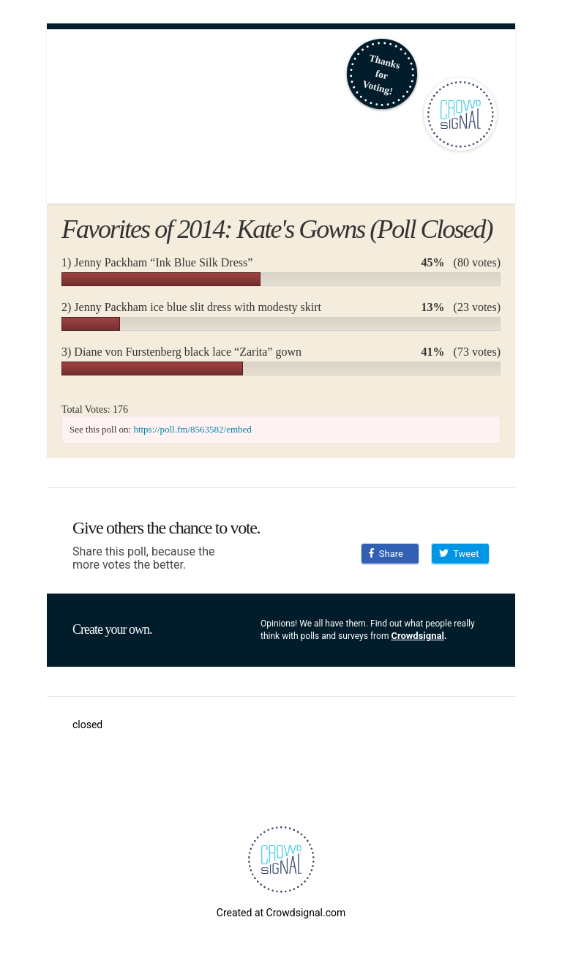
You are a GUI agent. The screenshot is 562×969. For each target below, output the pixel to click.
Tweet (459, 553)
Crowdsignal (417, 635)
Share (386, 553)
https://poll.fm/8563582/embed (192, 429)
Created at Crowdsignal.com (281, 913)
